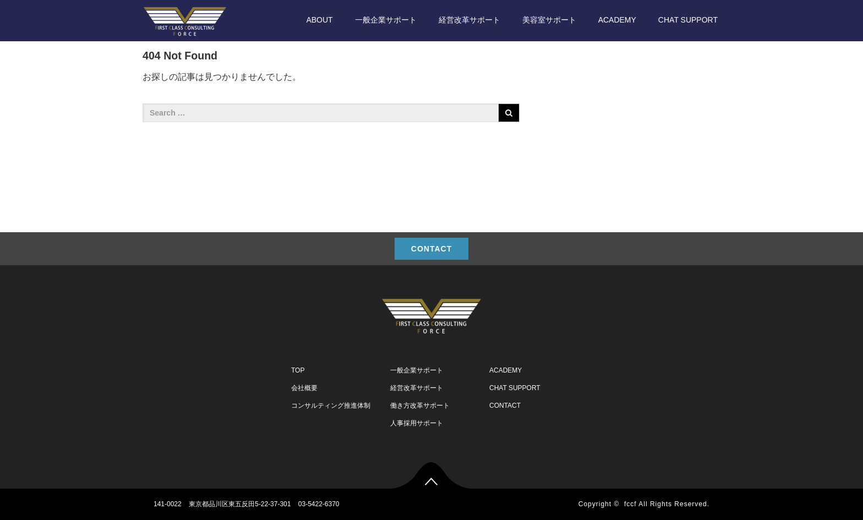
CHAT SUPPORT (688, 19)
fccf (630, 504)
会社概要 (304, 388)
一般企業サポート (386, 19)
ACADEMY (617, 19)
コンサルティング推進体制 (330, 405)
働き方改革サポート (420, 405)
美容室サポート (549, 19)
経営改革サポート (469, 19)
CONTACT (431, 248)
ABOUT (319, 19)
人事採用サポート (416, 423)
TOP (297, 370)
